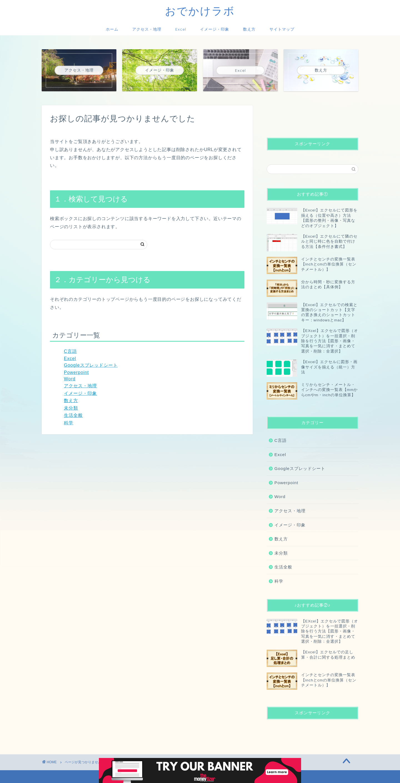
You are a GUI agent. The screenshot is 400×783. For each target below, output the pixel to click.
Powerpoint (76, 372)
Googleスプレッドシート (91, 365)
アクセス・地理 (146, 29)
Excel (180, 29)
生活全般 (73, 415)
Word (70, 378)
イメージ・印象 (214, 29)
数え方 (249, 29)
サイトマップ (281, 29)
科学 (68, 422)
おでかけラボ (200, 11)
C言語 (70, 351)
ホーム (112, 29)
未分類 (71, 408)
